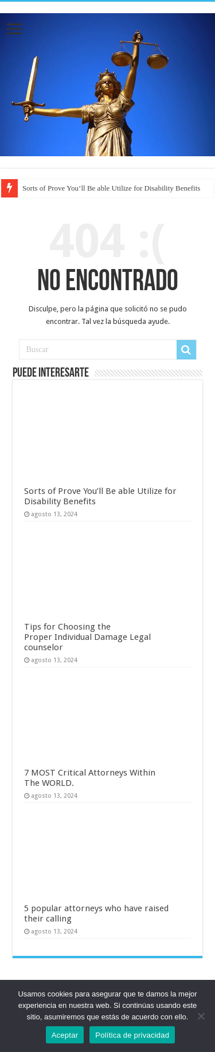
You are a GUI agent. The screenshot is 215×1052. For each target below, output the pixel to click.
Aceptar (65, 1035)
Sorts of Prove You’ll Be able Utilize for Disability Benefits (111, 188)
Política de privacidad (132, 1035)
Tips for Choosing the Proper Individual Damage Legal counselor (87, 637)
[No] (200, 1016)
